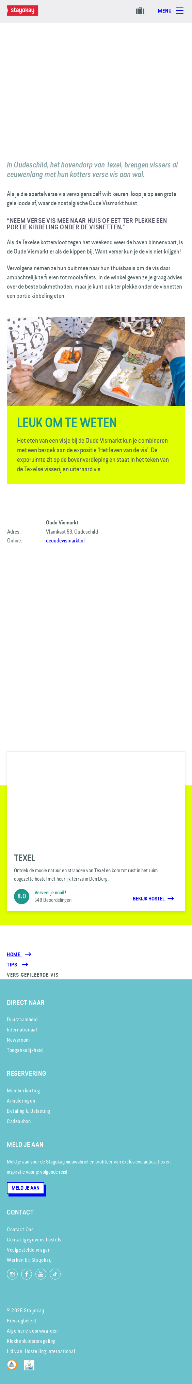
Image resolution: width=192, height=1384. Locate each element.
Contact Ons (20, 1229)
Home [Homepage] (14, 954)
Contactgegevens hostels (34, 1239)
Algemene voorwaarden (32, 1330)
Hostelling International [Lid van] (50, 1351)
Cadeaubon (19, 1121)
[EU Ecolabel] (31, 1368)
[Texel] (96, 831)
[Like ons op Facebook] (26, 1274)
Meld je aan (25, 1188)
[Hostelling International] (14, 1368)
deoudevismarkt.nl (65, 540)
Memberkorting (23, 1090)
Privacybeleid (21, 1320)
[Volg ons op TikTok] (55, 1274)
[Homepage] (29, 14)
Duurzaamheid (22, 1019)
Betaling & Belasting (28, 1110)
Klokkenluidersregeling (31, 1341)
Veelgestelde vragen (28, 1249)
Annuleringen (21, 1100)
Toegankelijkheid (25, 1050)
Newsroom (18, 1039)
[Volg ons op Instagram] (12, 1274)
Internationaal (22, 1029)
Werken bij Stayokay (29, 1260)
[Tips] (12, 965)
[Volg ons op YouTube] (40, 1274)
